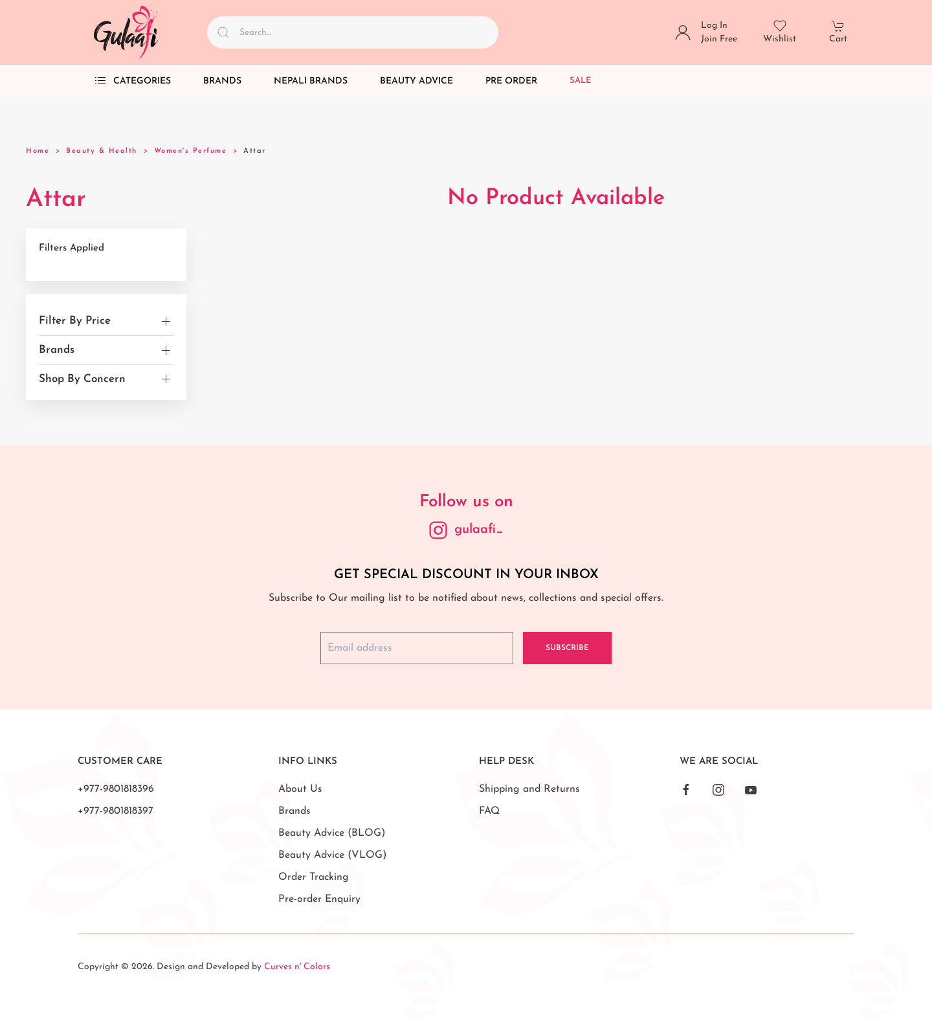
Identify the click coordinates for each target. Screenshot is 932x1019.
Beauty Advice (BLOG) (331, 833)
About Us (300, 789)
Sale (581, 80)
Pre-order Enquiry (319, 899)
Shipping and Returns (529, 789)
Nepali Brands (311, 81)
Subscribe (567, 648)
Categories (132, 80)
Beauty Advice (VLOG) (332, 855)
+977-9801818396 (116, 789)
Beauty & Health (101, 151)
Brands (222, 81)
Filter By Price (75, 320)
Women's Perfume (190, 151)
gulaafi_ (479, 529)
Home (37, 151)
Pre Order (511, 81)
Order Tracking (313, 877)
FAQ (489, 811)
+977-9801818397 (115, 811)
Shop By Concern (82, 379)
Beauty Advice (416, 81)
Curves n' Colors (297, 967)
